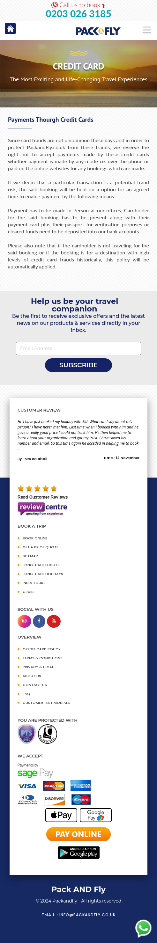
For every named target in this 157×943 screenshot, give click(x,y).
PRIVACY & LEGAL (38, 666)
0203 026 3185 (78, 13)
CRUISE (29, 591)
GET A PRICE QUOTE (40, 547)
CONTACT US (35, 684)
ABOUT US (32, 675)
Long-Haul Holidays (43, 573)
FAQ (26, 693)
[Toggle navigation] (147, 30)
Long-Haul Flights (41, 564)
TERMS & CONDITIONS (43, 658)
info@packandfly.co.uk (87, 914)
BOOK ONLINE (35, 538)
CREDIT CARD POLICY (42, 649)
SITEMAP (30, 556)
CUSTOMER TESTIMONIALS (46, 702)
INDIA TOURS (34, 582)
